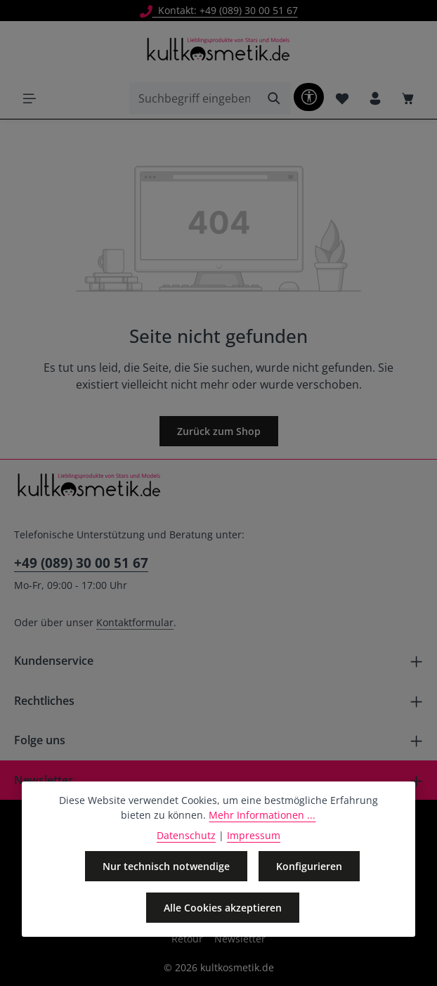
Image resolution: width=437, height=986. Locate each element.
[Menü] (29, 98)
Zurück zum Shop (219, 431)
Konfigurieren (309, 866)
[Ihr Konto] (375, 98)
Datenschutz (186, 835)
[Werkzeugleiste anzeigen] (309, 97)
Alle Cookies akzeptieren (223, 907)
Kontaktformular (135, 622)
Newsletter (240, 938)
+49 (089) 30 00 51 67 (81, 562)
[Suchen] (274, 98)
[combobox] (194, 98)
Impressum (253, 835)
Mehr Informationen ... (262, 815)
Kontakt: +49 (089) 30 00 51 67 (219, 10)
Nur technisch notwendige (166, 866)
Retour (187, 938)
